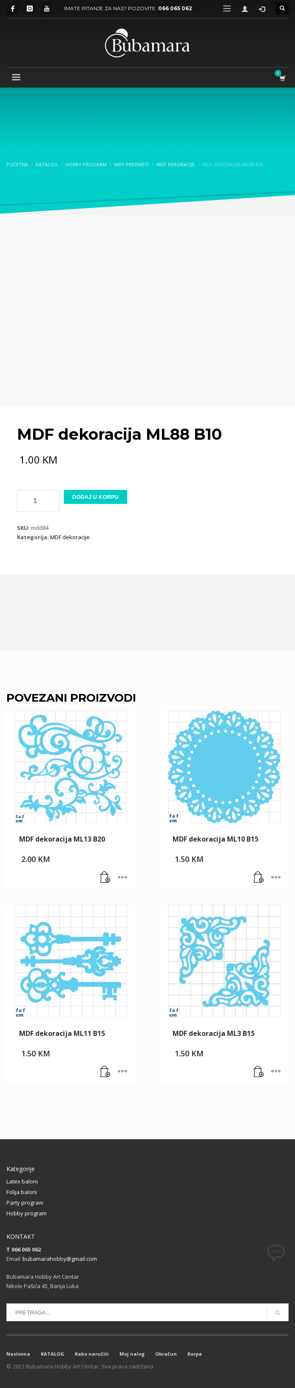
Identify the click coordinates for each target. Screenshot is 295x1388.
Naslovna (18, 1354)
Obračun (166, 1354)
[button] (105, 877)
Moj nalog (132, 1354)
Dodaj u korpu (95, 497)
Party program (24, 1202)
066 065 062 (175, 8)
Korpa (194, 1354)
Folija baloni (21, 1192)
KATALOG (52, 1354)
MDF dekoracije (70, 537)
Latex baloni (22, 1181)
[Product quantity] (38, 501)
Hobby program (26, 1213)
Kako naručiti (92, 1354)
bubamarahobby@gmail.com (60, 1259)
